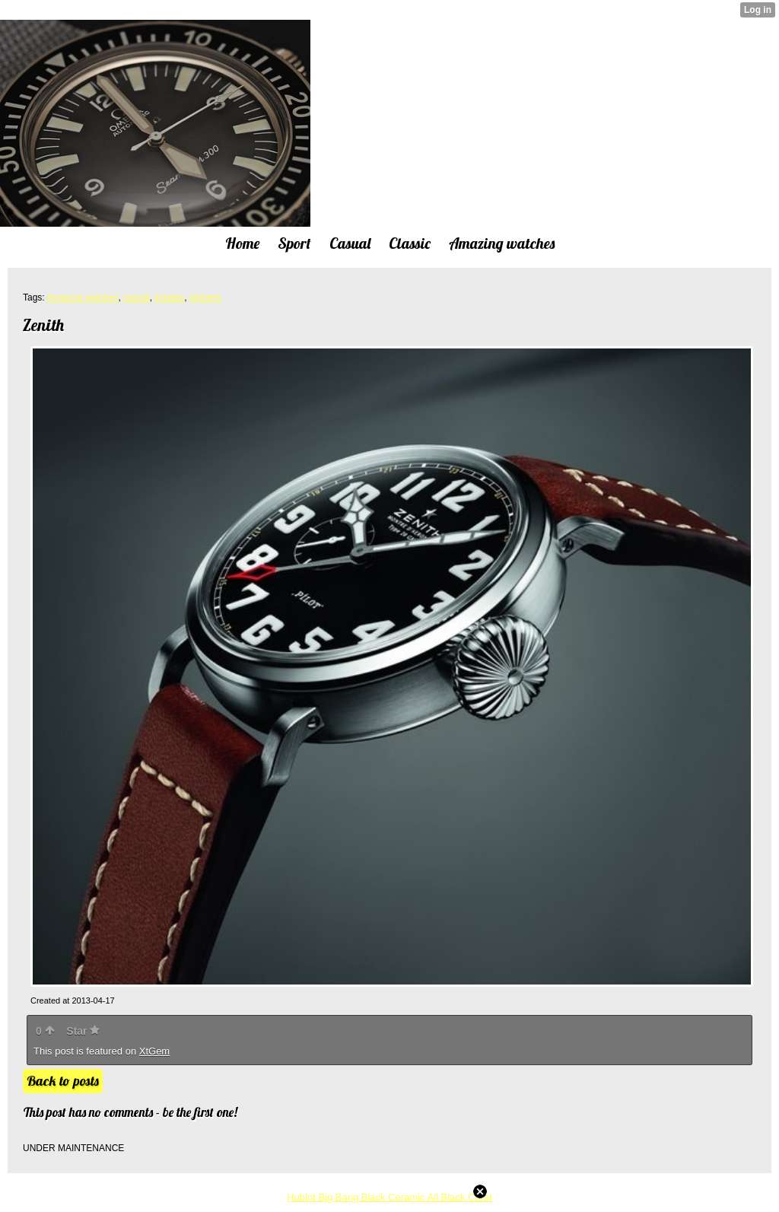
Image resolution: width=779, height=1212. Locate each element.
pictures (205, 297)
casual (136, 297)
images (169, 297)
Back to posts (63, 1081)
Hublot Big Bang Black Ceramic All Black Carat (389, 1197)
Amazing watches (82, 297)
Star (83, 1031)
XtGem (154, 1051)
